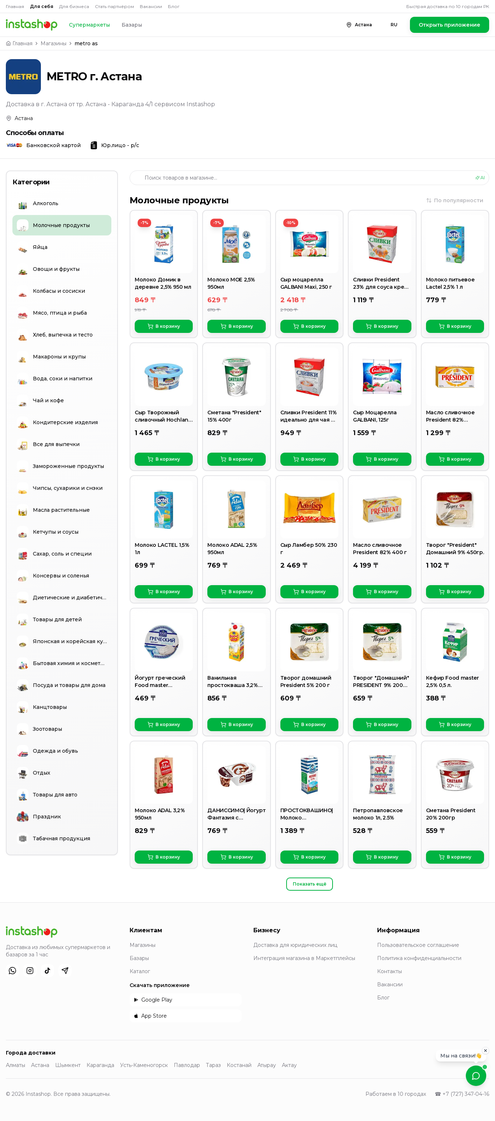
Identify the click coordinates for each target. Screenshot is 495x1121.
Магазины (53, 43)
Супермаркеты (89, 25)
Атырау (266, 1065)
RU (394, 24)
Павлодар (187, 1065)
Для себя (41, 6)
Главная (15, 6)
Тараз (213, 1065)
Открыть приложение (449, 25)
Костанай (239, 1065)
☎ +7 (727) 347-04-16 (462, 1094)
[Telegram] (65, 970)
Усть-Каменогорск (144, 1065)
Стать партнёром (114, 6)
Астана (40, 1065)
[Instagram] (30, 970)
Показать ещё (309, 884)
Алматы (15, 1065)
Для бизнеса (74, 6)
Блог (174, 6)
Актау (289, 1065)
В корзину (163, 326)
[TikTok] (47, 970)
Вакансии (151, 6)
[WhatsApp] (12, 970)
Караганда (100, 1065)
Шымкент (68, 1065)
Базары (132, 25)
